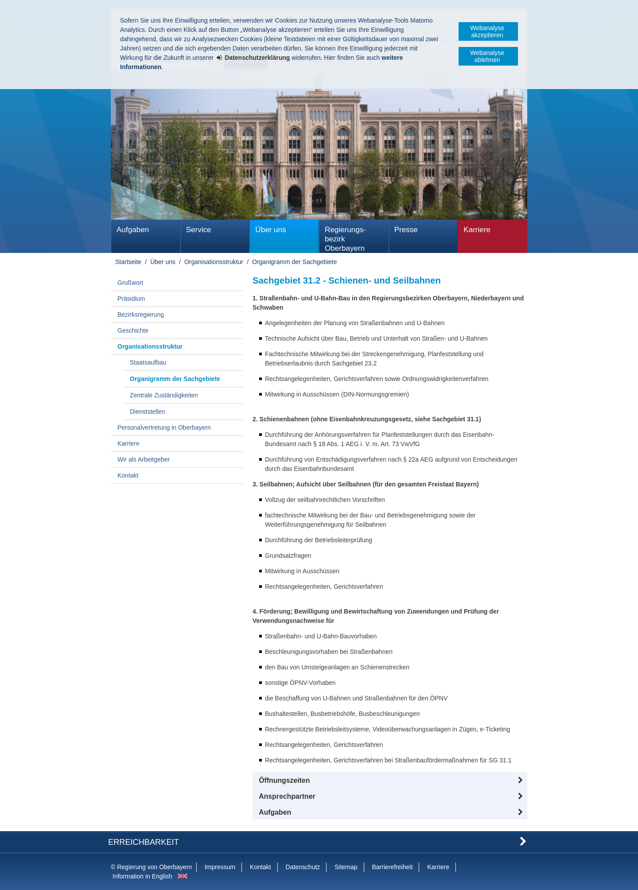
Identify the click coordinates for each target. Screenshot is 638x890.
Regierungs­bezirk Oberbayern (345, 239)
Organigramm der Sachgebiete (294, 261)
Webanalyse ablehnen (487, 56)
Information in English (142, 876)
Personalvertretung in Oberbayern (164, 427)
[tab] (390, 812)
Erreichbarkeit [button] (143, 842)
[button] (390, 780)
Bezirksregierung (140, 314)
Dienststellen (147, 411)
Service (198, 229)
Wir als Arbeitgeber (143, 459)
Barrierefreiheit (392, 867)
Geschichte (132, 330)
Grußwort (130, 282)
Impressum (220, 867)
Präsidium (131, 298)
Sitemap (346, 867)
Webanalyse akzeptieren (487, 31)
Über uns (270, 229)
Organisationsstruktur (213, 261)
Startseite (128, 261)
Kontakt (127, 475)
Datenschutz (302, 867)
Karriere (476, 229)
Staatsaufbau (148, 362)
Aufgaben (133, 229)
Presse (406, 229)
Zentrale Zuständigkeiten (164, 395)
